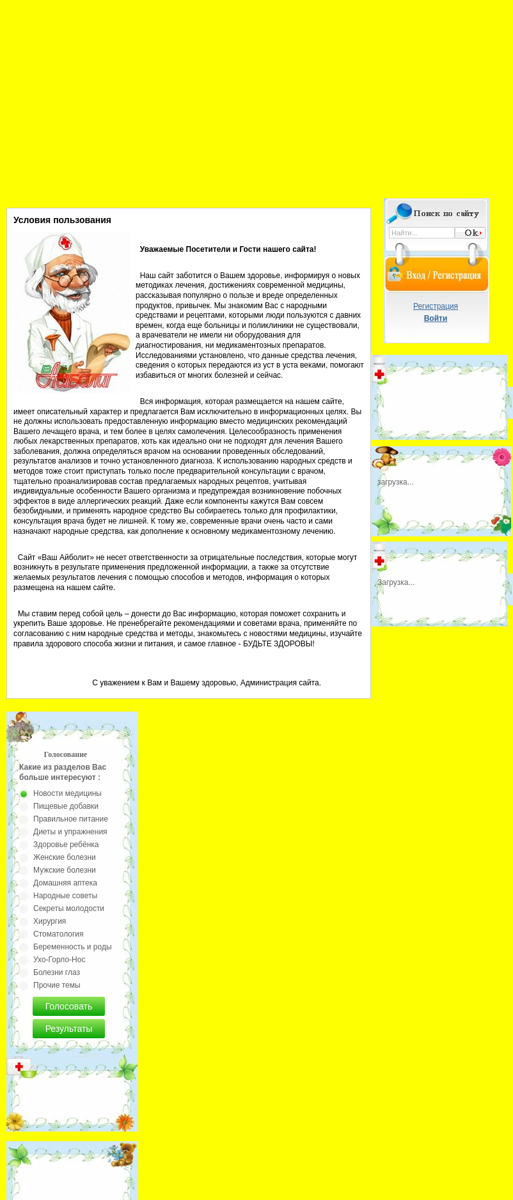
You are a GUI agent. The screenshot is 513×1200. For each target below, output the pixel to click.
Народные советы (65, 895)
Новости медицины (67, 793)
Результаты (69, 1029)
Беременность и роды (72, 946)
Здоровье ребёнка (66, 844)
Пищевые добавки (66, 806)
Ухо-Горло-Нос (59, 959)
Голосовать (69, 1006)
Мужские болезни (64, 870)
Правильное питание (70, 818)
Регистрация (435, 306)
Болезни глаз (56, 972)
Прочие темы (57, 985)
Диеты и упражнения (70, 831)
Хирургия (49, 921)
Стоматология (58, 934)
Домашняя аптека (65, 882)
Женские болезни (64, 857)
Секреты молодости (68, 908)
